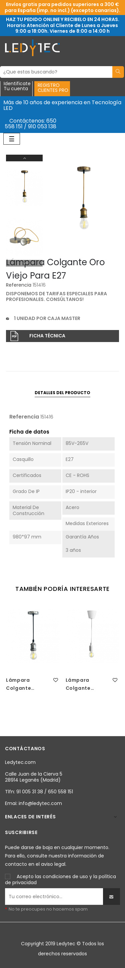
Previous (24, 263)
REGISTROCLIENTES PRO (53, 88)
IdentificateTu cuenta (17, 86)
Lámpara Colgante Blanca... (78, 684)
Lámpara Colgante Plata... (18, 684)
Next (24, 158)
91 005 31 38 (29, 791)
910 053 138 (42, 126)
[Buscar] (56, 72)
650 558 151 (60, 791)
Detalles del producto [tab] (62, 392)
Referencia (18, 285)
